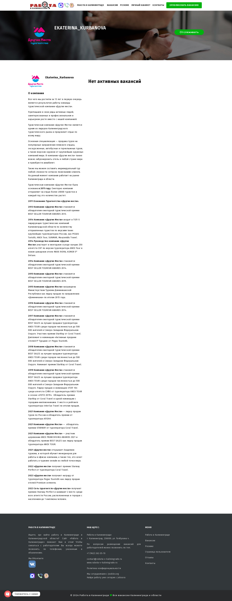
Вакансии (112, 5)
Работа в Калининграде (90, 5)
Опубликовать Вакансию (184, 5)
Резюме (124, 5)
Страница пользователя (158, 552)
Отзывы (149, 557)
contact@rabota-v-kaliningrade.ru (104, 559)
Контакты (158, 5)
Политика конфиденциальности (104, 568)
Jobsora (121, 577)
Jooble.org (113, 574)
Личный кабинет (140, 5)
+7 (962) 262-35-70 (96, 553)
